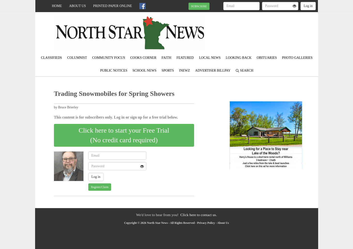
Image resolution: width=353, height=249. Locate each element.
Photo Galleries (297, 58)
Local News (209, 58)
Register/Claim (100, 187)
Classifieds (51, 58)
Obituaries (267, 58)
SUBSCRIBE (199, 6)
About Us (77, 6)
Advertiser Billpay (213, 70)
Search (244, 70)
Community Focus (108, 58)
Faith (166, 58)
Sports (168, 70)
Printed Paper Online (112, 6)
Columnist (77, 58)
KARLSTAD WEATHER (274, 29)
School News (145, 70)
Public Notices (113, 70)
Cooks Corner (143, 58)
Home (57, 6)
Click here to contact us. (198, 215)
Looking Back (238, 58)
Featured (185, 58)
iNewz (184, 70)
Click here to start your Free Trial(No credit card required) (124, 135)
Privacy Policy (206, 223)
